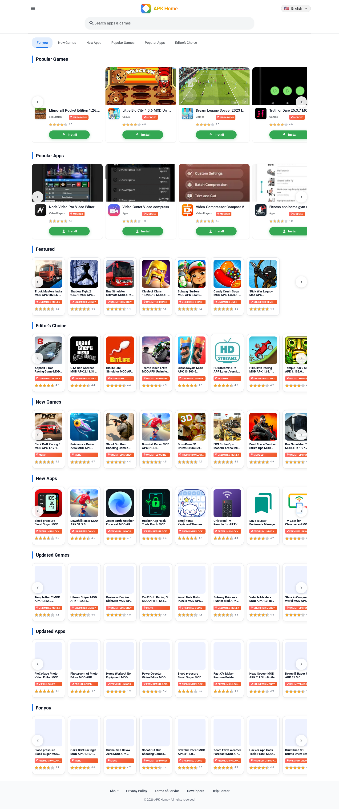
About (114, 792)
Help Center (221, 792)
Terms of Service (167, 792)
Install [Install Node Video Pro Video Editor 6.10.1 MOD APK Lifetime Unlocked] (69, 232)
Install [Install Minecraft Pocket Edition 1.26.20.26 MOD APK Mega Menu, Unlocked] (69, 135)
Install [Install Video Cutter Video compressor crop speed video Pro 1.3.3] (142, 232)
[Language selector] (296, 8)
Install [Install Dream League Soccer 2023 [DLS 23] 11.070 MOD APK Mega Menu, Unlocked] (216, 135)
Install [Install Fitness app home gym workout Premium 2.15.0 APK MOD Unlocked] (289, 232)
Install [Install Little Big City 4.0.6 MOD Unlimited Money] (142, 135)
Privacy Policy (136, 792)
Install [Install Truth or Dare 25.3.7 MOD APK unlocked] (289, 135)
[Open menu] (33, 8)
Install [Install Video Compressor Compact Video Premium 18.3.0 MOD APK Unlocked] (216, 232)
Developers (195, 792)
